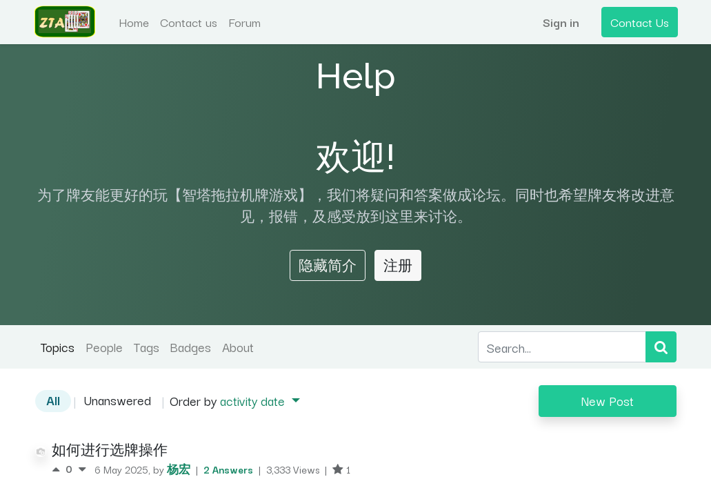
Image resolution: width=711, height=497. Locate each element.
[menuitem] (135, 22)
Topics (57, 346)
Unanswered (117, 399)
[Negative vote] (82, 469)
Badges (190, 346)
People (104, 346)
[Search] (661, 346)
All (53, 399)
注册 (397, 265)
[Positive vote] (59, 469)
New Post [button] (607, 400)
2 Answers (229, 469)
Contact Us (638, 21)
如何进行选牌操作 (110, 449)
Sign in (559, 21)
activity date (254, 400)
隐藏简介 (328, 265)
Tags (146, 346)
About (238, 346)
